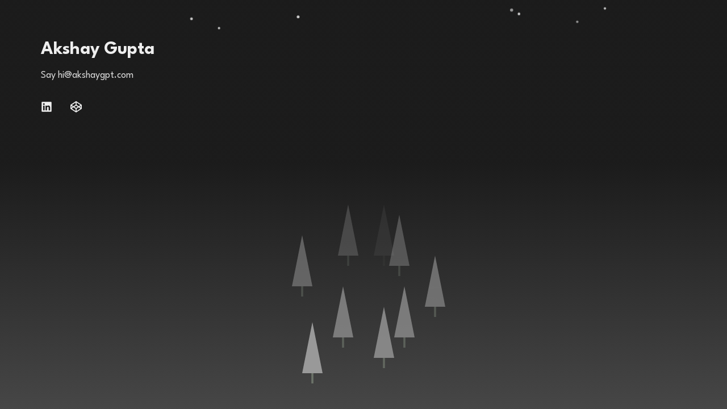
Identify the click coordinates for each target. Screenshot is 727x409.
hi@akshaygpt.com (95, 75)
